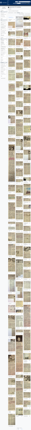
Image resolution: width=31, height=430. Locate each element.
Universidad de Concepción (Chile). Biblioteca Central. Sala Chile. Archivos (4, 27)
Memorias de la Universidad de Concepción (4, 14)
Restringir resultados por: (4, 8)
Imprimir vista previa (10, 12)
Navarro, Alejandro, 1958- (4, 53)
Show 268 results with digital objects (26, 15)
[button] (13, 3)
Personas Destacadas (4, 16)
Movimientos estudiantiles (4, 69)
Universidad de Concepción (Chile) (4, 22)
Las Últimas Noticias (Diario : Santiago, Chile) (4, 24)
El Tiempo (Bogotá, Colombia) (4, 30)
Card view (18, 12)
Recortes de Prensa (4, 15)
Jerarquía (15, 12)
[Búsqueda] (25, 1)
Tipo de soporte (3, 78)
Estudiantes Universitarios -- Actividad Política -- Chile (4, 66)
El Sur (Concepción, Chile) (4, 21)
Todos (1, 11)
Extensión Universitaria (4, 70)
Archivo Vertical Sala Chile (4, 12)
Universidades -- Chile (4, 64)
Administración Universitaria (4, 71)
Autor (2, 18)
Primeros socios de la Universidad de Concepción (11, 17)
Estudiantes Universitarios (4, 63)
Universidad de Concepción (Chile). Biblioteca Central (4, 46)
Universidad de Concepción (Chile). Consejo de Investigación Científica (4, 48)
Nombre (2, 37)
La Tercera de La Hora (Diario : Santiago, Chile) (4, 32)
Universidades (4, 62)
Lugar (2, 57)
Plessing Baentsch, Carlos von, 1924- (4, 50)
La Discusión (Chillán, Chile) (4, 25)
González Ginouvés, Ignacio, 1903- (4, 29)
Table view (21, 12)
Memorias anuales (4, 73)
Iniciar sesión (18, 3)
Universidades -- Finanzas (4, 74)
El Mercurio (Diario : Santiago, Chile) (4, 35)
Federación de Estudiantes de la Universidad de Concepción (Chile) (4, 42)
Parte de (2, 10)
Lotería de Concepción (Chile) (4, 44)
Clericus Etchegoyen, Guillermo (4, 54)
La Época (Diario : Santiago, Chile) (4, 33)
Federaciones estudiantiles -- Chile (4, 67)
